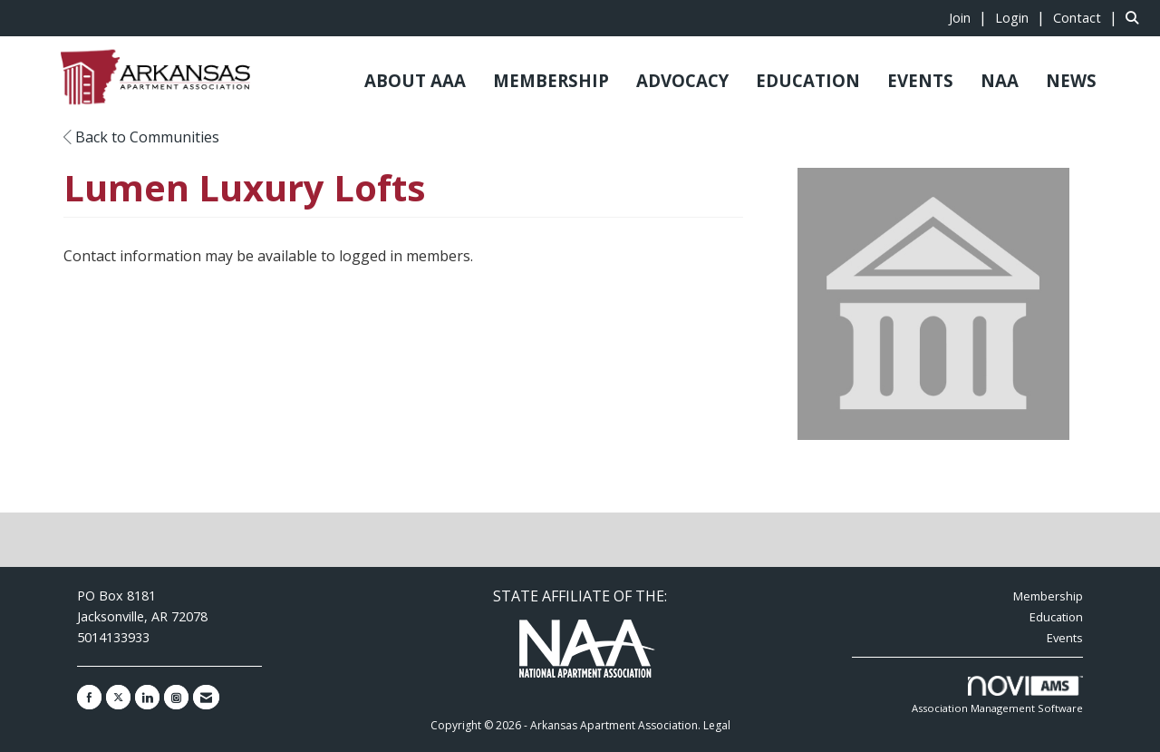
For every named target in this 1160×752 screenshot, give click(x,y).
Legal (716, 725)
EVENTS (920, 80)
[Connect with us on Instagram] (176, 697)
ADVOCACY (682, 80)
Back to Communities (141, 137)
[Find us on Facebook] (89, 697)
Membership (1048, 596)
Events (1065, 638)
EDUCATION (808, 80)
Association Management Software (997, 695)
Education (1056, 617)
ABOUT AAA (415, 80)
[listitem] (970, 17)
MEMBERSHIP (551, 80)
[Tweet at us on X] (118, 697)
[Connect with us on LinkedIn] (147, 697)
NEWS (1071, 80)
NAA (1000, 80)
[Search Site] (1136, 17)
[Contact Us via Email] (206, 697)
